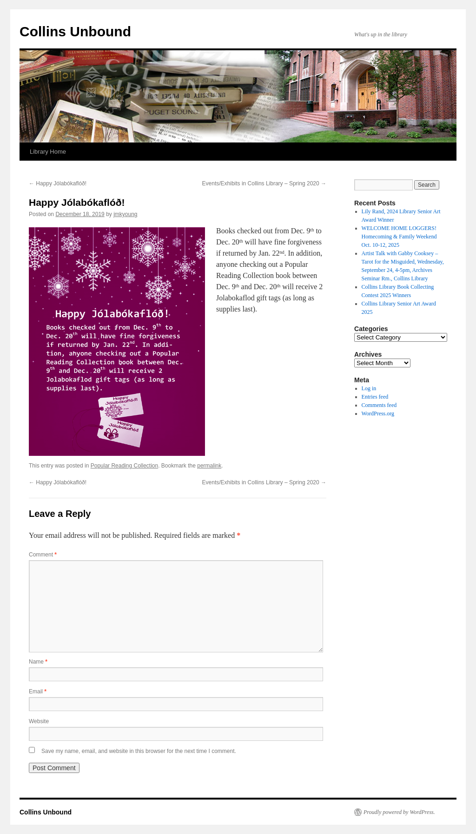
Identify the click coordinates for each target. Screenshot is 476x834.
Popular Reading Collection (124, 465)
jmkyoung (125, 214)
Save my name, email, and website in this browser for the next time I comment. (138, 751)
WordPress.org (378, 413)
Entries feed (375, 396)
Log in (369, 388)
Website (39, 721)
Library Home (48, 151)
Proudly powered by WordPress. (399, 812)
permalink (209, 465)
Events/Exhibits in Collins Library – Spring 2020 (264, 183)
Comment (43, 554)
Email (37, 691)
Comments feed (379, 405)
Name (38, 661)
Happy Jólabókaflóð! (57, 183)
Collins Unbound (75, 31)
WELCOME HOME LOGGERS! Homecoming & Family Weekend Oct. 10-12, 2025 (399, 236)
